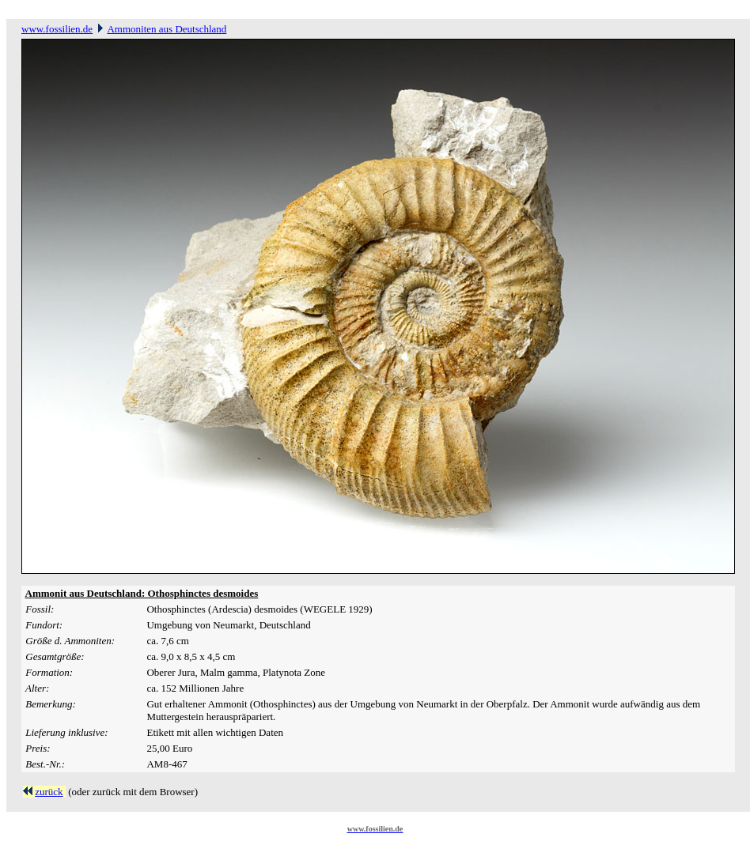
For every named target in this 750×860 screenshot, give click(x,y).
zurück (48, 792)
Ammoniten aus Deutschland (166, 29)
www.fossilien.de (57, 29)
